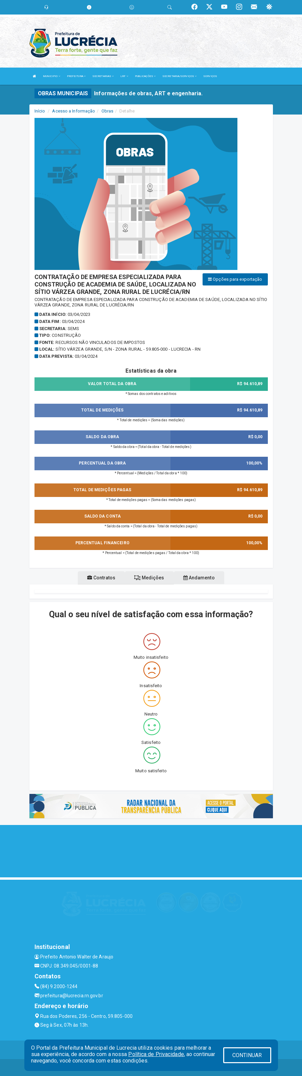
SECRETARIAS (103, 76)
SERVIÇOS (210, 76)
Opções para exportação (235, 279)
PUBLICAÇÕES (145, 76)
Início (39, 111)
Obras (107, 111)
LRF (124, 76)
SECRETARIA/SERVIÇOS (179, 76)
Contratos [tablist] (101, 577)
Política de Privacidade (156, 1054)
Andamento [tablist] (199, 577)
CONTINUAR (247, 1055)
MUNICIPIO (51, 76)
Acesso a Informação (73, 111)
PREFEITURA (76, 76)
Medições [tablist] (149, 577)
